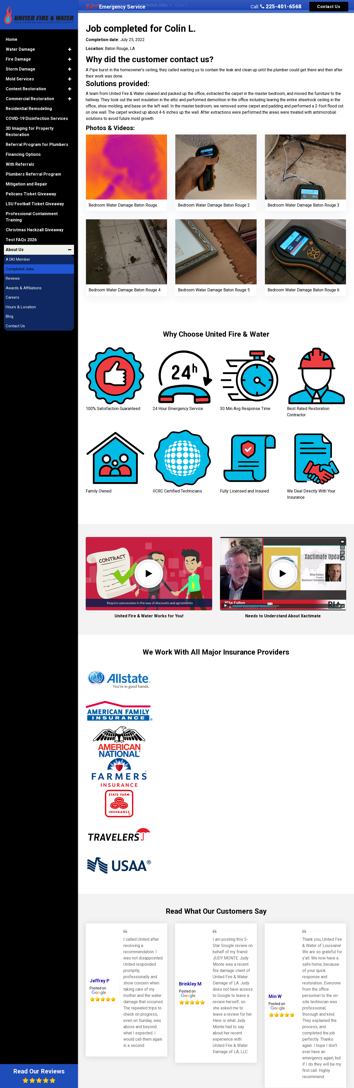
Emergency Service (115, 7)
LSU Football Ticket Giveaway (35, 203)
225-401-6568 (281, 6)
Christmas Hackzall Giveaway (34, 229)
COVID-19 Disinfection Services (37, 118)
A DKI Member (18, 259)
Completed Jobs (20, 268)
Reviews (13, 278)
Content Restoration (26, 88)
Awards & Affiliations (24, 287)
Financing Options (23, 154)
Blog (9, 316)
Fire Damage (18, 58)
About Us (15, 249)
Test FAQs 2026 (21, 239)
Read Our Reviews (39, 1076)
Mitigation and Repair (26, 183)
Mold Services (20, 78)
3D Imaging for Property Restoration (30, 131)
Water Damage (20, 49)
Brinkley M (190, 984)
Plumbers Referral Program (33, 173)
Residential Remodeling (29, 108)
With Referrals (20, 164)
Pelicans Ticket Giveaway (31, 193)
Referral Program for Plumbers (37, 144)
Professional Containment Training (32, 216)
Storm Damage (20, 68)
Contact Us (328, 6)
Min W (275, 996)
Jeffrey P (99, 980)
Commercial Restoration (30, 98)
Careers (12, 297)
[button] (69, 49)
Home (11, 39)
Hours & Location (21, 306)
